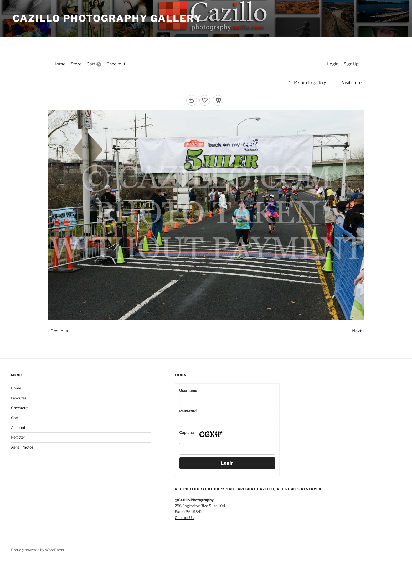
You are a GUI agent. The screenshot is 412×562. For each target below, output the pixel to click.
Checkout (19, 407)
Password (188, 411)
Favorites (19, 398)
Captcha (186, 432)
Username (188, 390)
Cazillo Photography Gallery (107, 18)
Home (16, 388)
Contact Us (184, 517)
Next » (358, 331)
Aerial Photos (22, 447)
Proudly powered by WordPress (37, 550)
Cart (14, 417)
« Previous (58, 331)
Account (18, 427)
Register (18, 437)
